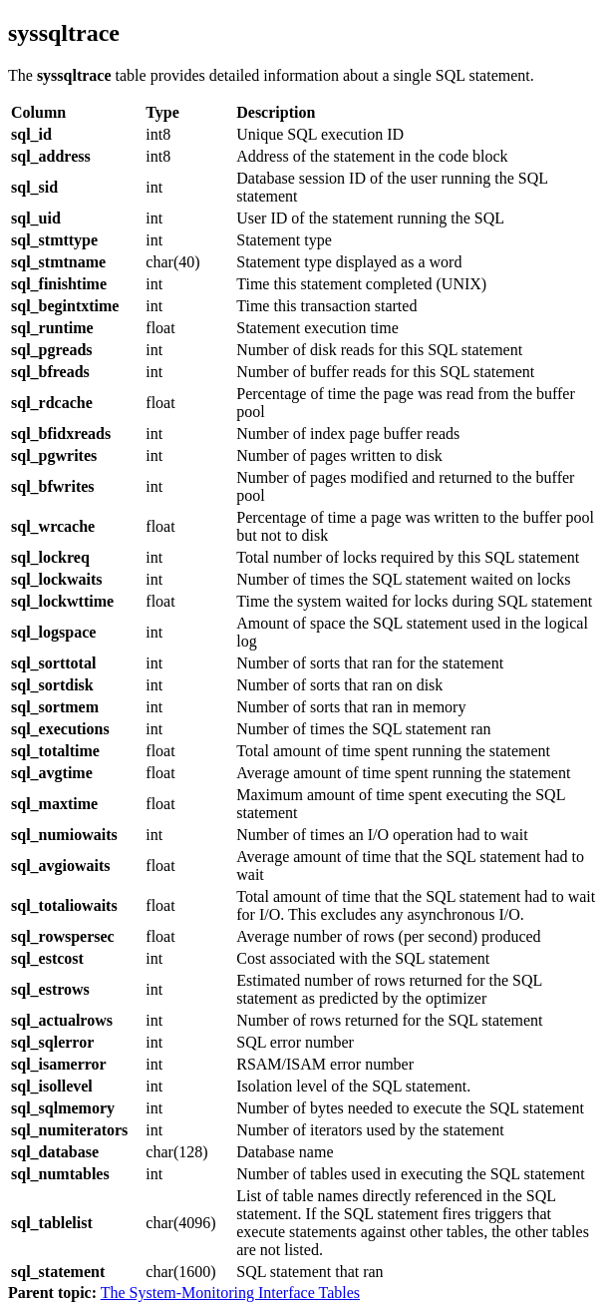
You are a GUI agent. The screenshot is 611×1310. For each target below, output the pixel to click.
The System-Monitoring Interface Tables (230, 1292)
